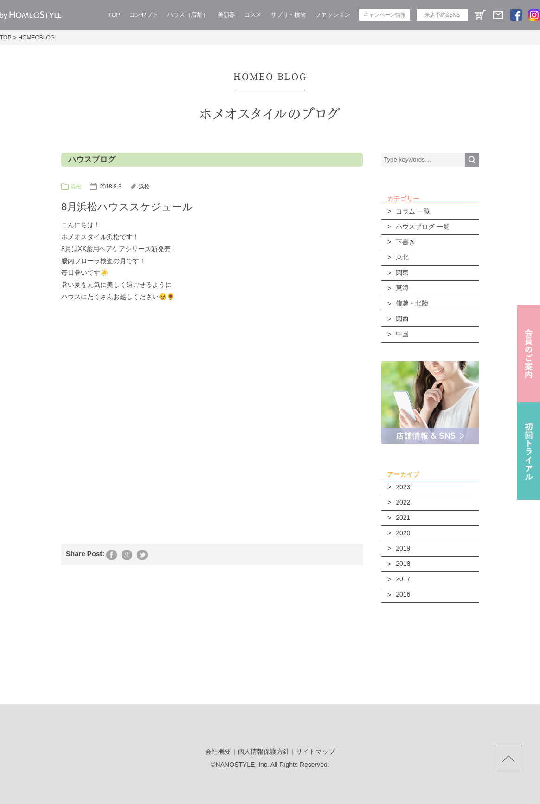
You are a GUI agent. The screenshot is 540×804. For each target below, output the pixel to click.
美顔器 (226, 14)
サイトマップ (315, 751)
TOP (114, 14)
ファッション (332, 14)
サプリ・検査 (288, 14)
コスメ (253, 14)
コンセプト (144, 14)
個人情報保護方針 (263, 751)
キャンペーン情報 (384, 15)
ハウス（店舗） (187, 14)
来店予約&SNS (442, 15)
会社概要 (218, 751)
